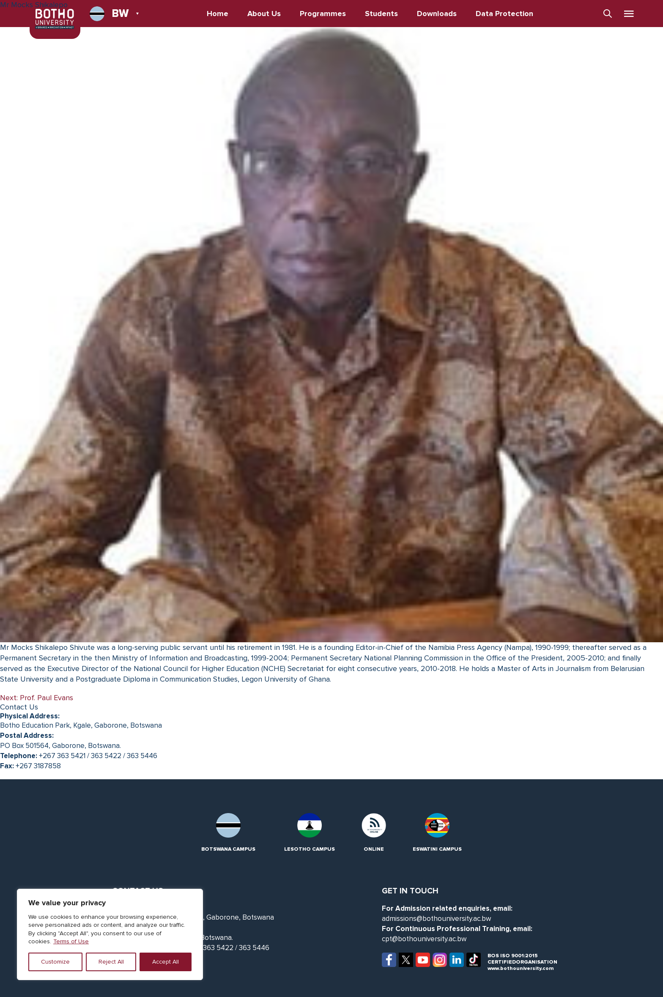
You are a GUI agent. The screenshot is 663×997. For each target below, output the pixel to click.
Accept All (165, 961)
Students (381, 13)
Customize (55, 961)
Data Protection (504, 13)
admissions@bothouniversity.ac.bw (436, 918)
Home (217, 13)
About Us (264, 13)
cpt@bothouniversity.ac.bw (424, 938)
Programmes (323, 13)
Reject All (111, 961)
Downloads (437, 13)
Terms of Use (71, 941)
